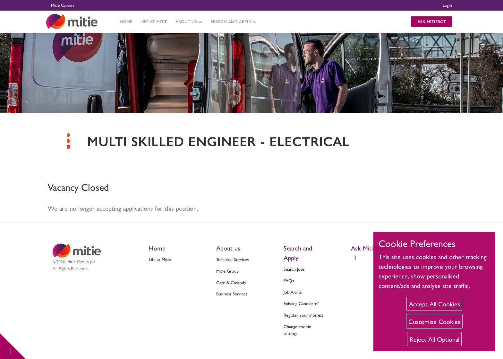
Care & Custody (231, 282)
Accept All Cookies (434, 303)
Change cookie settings (297, 329)
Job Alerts (293, 292)
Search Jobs (294, 269)
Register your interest (303, 314)
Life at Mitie (154, 21)
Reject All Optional (434, 339)
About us (228, 247)
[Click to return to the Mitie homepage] (72, 21)
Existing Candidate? (301, 303)
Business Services (231, 293)
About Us (188, 21)
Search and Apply (234, 21)
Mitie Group (227, 270)
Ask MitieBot (431, 21)
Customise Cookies (434, 321)
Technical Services (232, 259)
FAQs (289, 280)
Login (447, 5)
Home (126, 21)
